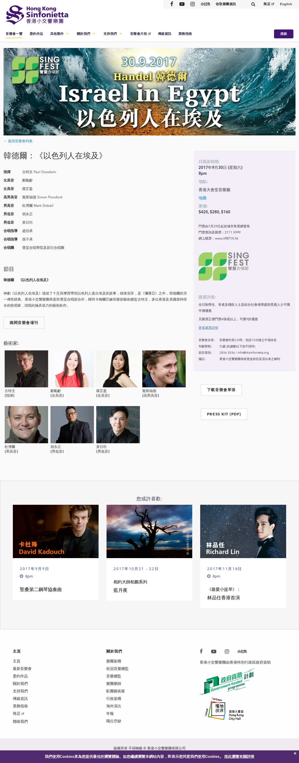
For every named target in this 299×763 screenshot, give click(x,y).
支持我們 (110, 34)
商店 (266, 4)
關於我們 (83, 34)
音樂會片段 (138, 34)
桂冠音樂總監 (117, 668)
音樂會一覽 (14, 34)
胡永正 (55, 447)
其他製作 (57, 34)
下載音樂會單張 (221, 390)
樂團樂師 (113, 683)
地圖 (202, 198)
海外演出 (113, 706)
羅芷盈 (101, 391)
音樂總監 (113, 676)
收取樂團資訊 (226, 4)
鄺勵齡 (55, 391)
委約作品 (36, 34)
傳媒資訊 (164, 34)
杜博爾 (10, 447)
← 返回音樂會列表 (18, 141)
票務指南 (185, 34)
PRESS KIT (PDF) (224, 414)
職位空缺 (113, 721)
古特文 (10, 391)
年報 (110, 713)
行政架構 (113, 698)
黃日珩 (101, 447)
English (286, 4)
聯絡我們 (20, 721)
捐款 (283, 34)
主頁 (16, 661)
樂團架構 (113, 661)
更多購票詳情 (208, 328)
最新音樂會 (22, 668)
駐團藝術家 (115, 691)
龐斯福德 (149, 391)
